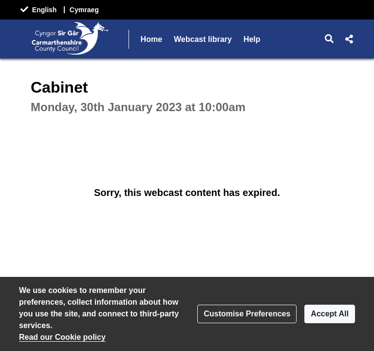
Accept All (330, 314)
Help (252, 39)
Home (151, 39)
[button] (329, 39)
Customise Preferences (247, 314)
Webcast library (203, 39)
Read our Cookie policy (62, 337)
